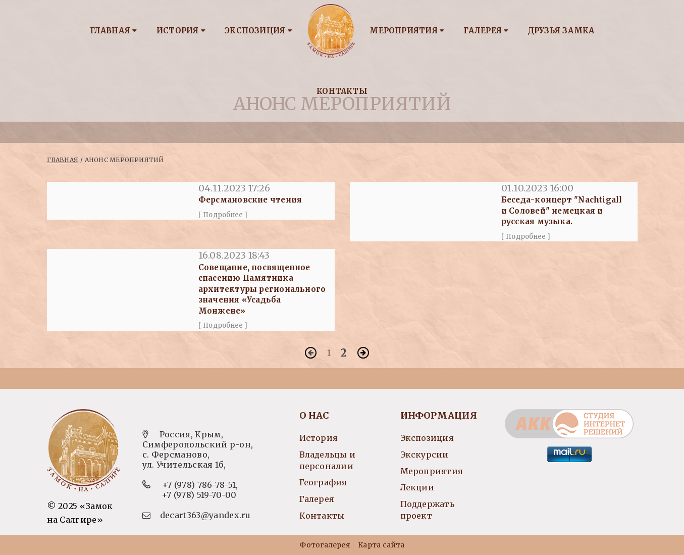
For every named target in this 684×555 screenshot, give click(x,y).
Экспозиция (258, 30)
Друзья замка (561, 30)
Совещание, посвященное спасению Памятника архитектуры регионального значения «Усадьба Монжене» (262, 289)
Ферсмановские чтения (250, 200)
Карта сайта (381, 544)
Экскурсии (424, 454)
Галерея (485, 30)
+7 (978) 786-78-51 (199, 485)
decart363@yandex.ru (205, 515)
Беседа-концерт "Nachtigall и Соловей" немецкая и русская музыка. (561, 210)
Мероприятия (407, 30)
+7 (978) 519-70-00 (199, 495)
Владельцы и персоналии (327, 460)
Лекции (417, 487)
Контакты (342, 91)
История (180, 30)
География (323, 482)
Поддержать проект (427, 510)
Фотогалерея (324, 544)
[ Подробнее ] (223, 215)
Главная (113, 30)
